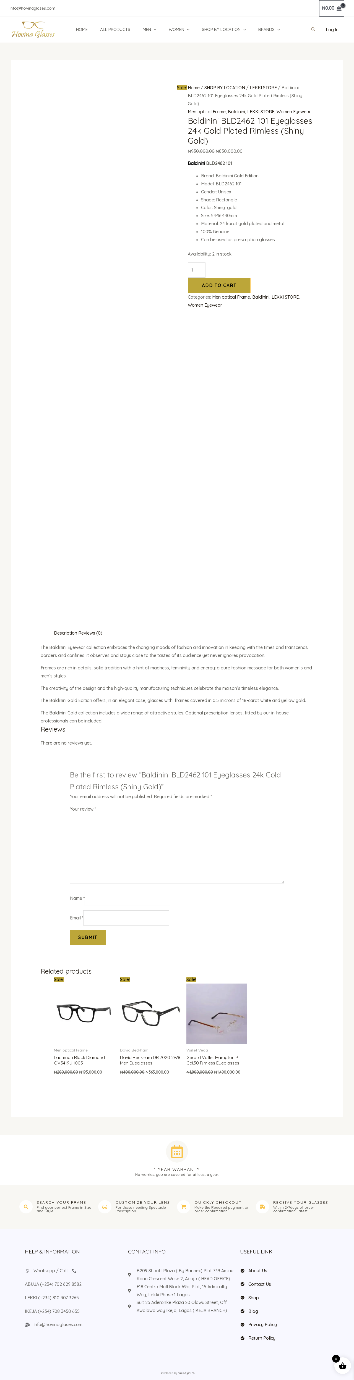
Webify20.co (186, 1373)
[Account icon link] (332, 30)
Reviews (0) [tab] (90, 633)
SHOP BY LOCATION (224, 29)
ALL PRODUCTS (115, 29)
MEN (149, 29)
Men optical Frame (207, 111)
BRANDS (269, 29)
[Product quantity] (197, 270)
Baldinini (236, 111)
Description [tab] (65, 633)
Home (194, 87)
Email (76, 918)
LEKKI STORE (263, 87)
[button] (153, 29)
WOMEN (179, 29)
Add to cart (219, 285)
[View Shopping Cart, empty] (331, 8)
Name (77, 898)
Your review (83, 809)
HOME (82, 29)
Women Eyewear (294, 111)
